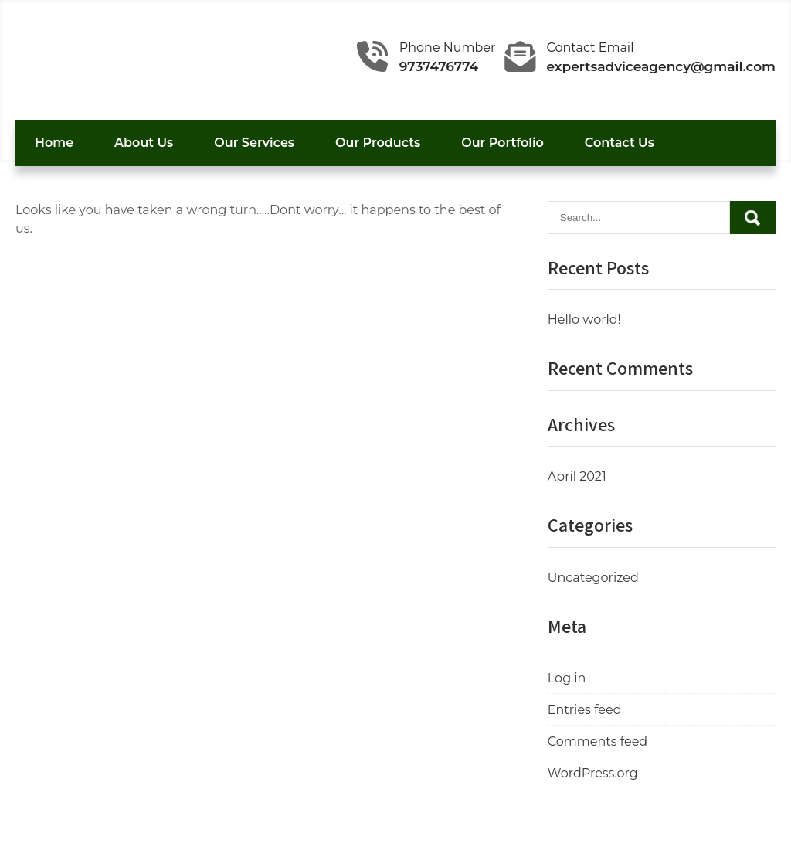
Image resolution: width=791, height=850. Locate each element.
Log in (567, 678)
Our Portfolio (502, 142)
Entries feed (585, 709)
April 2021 (577, 476)
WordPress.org (593, 773)
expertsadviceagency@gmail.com (661, 66)
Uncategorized (593, 577)
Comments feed (597, 741)
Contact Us (619, 142)
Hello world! (584, 319)
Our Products (377, 142)
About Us (143, 142)
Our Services (254, 142)
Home (54, 142)
